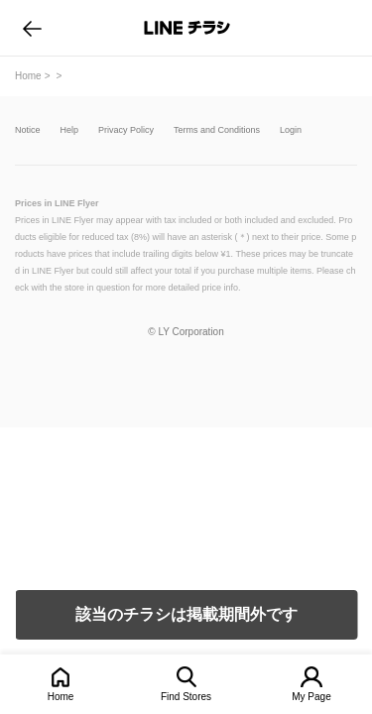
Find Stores (186, 696)
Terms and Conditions (217, 130)
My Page (311, 696)
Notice (28, 130)
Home (61, 696)
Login (291, 130)
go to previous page (32, 28)
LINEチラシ (188, 28)
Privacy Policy (126, 130)
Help (70, 130)
